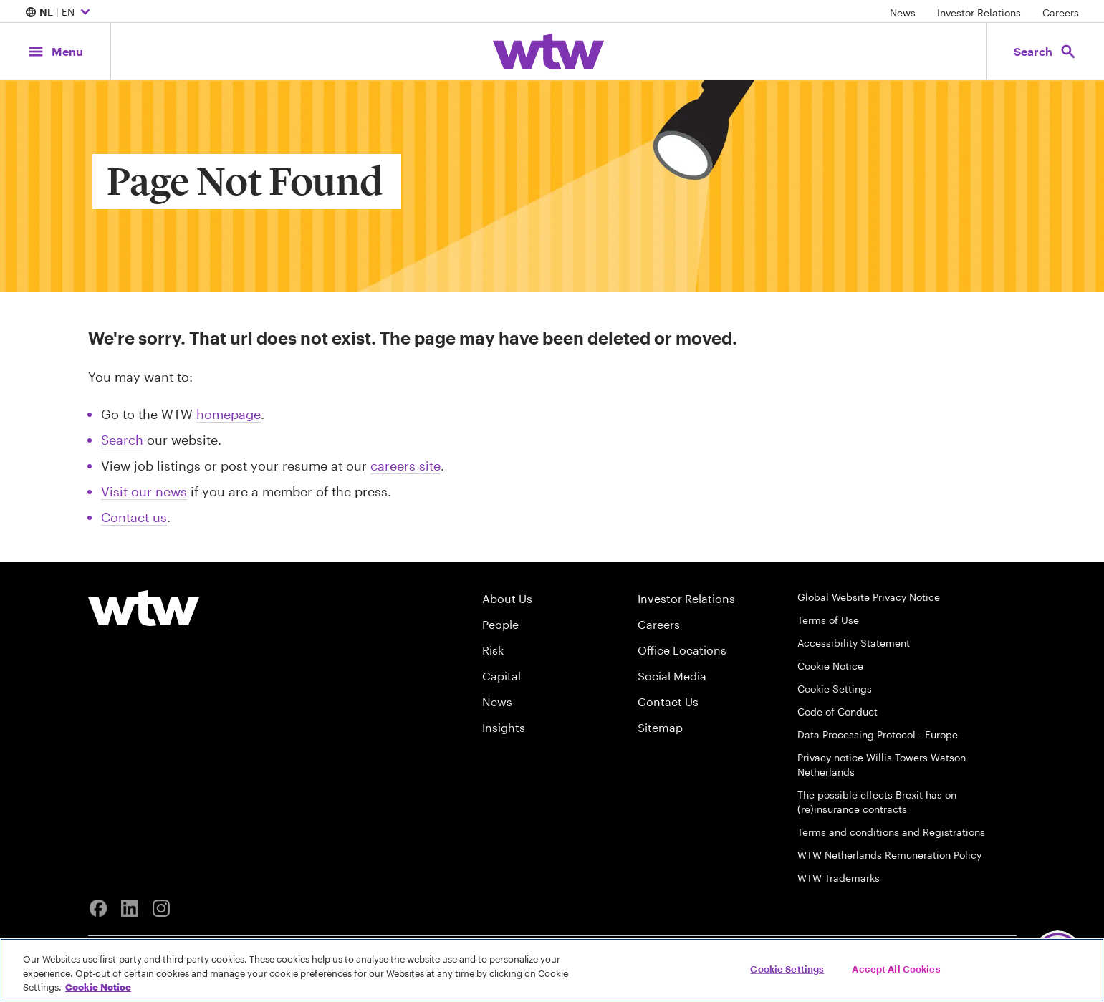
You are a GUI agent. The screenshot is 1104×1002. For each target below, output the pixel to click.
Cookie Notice (830, 666)
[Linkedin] (129, 908)
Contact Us (668, 701)
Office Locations (682, 650)
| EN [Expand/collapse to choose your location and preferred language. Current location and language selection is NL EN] (59, 13)
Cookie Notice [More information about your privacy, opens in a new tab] (98, 987)
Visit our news (144, 491)
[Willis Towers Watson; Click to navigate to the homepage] (548, 51)
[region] (552, 970)
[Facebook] (98, 908)
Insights (503, 727)
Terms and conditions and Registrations (891, 832)
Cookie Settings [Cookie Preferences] (834, 689)
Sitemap (660, 727)
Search (122, 440)
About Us (507, 598)
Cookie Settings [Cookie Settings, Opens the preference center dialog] (787, 968)
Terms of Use (828, 620)
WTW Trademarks (838, 878)
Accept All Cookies (896, 968)
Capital (501, 676)
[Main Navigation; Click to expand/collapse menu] (55, 51)
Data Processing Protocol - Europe (877, 734)
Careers (1060, 12)
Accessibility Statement (853, 643)
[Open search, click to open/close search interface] (1045, 51)
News (903, 12)
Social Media (672, 676)
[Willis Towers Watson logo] (143, 608)
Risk (493, 650)
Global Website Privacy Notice (868, 597)
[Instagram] (161, 908)
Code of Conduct (837, 711)
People (500, 624)
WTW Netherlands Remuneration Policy (889, 855)
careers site (405, 465)
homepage (228, 414)
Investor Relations (979, 12)
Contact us (134, 517)
